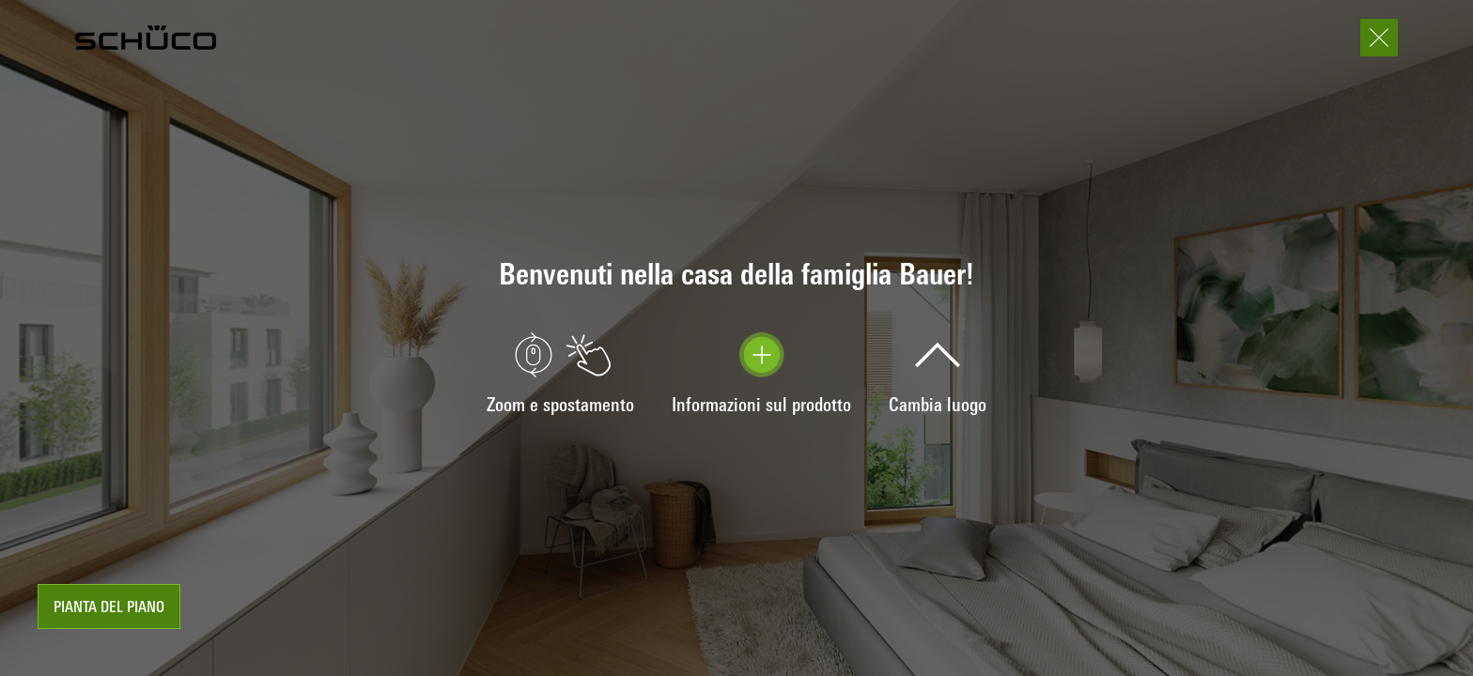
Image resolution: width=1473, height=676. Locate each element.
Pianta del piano (109, 608)
